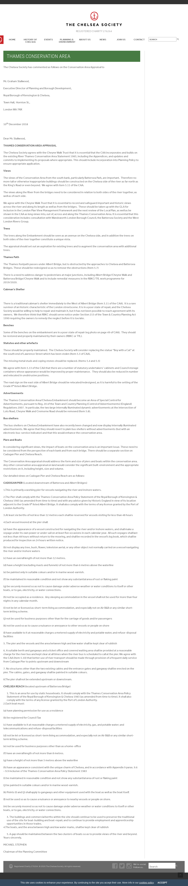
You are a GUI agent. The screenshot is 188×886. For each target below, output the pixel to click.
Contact (139, 39)
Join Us (121, 39)
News (103, 39)
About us (85, 39)
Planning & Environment (67, 40)
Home (12, 39)
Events (48, 39)
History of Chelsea (30, 40)
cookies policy (146, 882)
